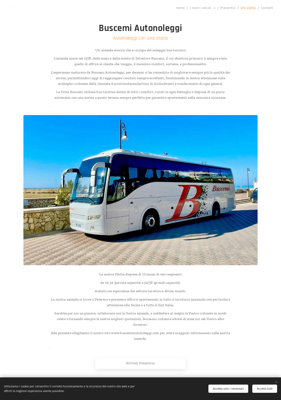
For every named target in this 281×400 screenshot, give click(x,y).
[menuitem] (188, 8)
